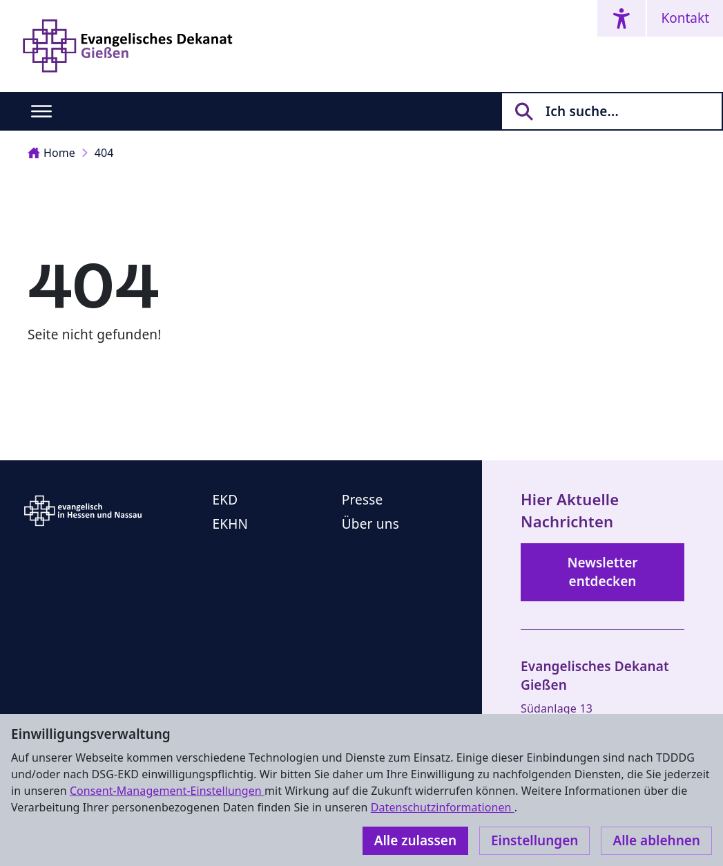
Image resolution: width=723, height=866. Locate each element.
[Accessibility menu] (621, 18)
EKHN (231, 524)
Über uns (370, 524)
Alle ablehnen (656, 840)
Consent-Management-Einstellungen (167, 790)
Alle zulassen (415, 840)
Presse (362, 500)
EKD (225, 500)
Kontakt (685, 18)
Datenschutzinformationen (442, 807)
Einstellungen (534, 840)
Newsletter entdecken (602, 572)
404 (104, 152)
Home (51, 152)
